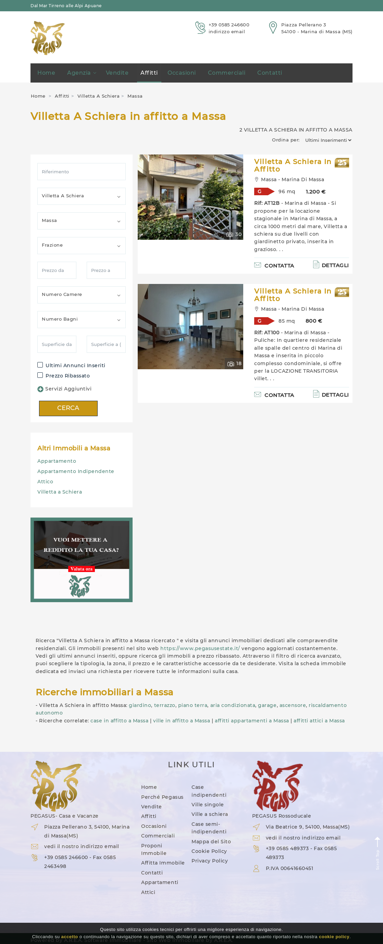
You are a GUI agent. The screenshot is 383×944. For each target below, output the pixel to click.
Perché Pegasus (162, 797)
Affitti (149, 73)
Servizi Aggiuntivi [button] (64, 389)
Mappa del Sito (211, 842)
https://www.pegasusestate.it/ (200, 648)
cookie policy (334, 936)
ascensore (293, 705)
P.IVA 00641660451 (289, 868)
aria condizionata (233, 705)
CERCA (68, 408)
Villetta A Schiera (98, 96)
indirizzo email (227, 31)
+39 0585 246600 (229, 24)
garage (267, 705)
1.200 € (316, 191)
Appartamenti (159, 882)
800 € (314, 321)
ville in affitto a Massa (181, 721)
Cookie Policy (209, 851)
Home (46, 73)
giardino (140, 705)
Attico (45, 482)
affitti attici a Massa (319, 721)
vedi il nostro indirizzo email (81, 846)
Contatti (269, 73)
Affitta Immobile (163, 863)
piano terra (193, 705)
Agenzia (81, 73)
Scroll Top (377, 853)
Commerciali (227, 73)
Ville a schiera (210, 814)
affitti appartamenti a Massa (252, 721)
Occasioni (182, 73)
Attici (148, 892)
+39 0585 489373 (287, 848)
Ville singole (208, 805)
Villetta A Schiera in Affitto (293, 165)
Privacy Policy (210, 861)
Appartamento (56, 461)
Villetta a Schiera (59, 492)
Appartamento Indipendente (75, 471)
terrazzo (164, 705)
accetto (69, 936)
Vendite (117, 73)
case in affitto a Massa (119, 721)
